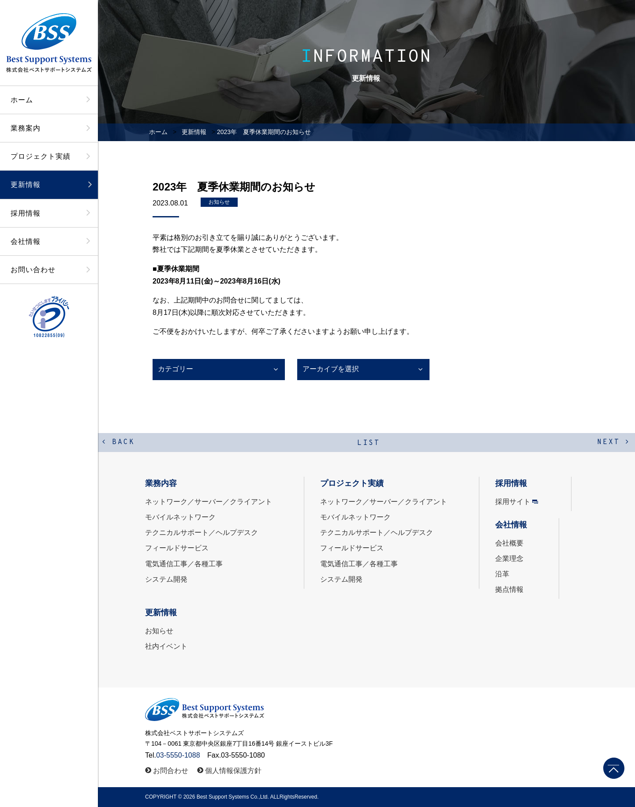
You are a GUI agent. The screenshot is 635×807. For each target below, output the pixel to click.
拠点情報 (509, 589)
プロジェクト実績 (41, 156)
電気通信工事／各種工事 (184, 564)
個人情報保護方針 (233, 770)
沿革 (502, 574)
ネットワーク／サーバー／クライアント (208, 501)
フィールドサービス (177, 548)
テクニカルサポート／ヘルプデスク (201, 532)
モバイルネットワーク (180, 517)
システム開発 (166, 579)
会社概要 (509, 543)
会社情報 (26, 241)
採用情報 (26, 213)
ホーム (22, 100)
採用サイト (512, 501)
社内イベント (166, 646)
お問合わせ (170, 770)
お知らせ (219, 202)
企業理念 (509, 558)
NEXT (613, 442)
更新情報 (26, 184)
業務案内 (26, 128)
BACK (118, 442)
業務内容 (161, 483)
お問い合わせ (33, 269)
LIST (368, 443)
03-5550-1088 (178, 755)
